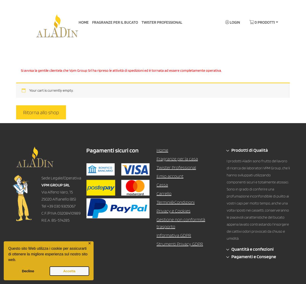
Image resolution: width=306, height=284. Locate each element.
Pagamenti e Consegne (253, 256)
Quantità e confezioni (252, 249)
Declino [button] (28, 271)
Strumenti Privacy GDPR (180, 244)
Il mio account (170, 176)
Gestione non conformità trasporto (181, 223)
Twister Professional (176, 167)
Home (162, 150)
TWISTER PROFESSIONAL (162, 22)
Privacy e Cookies (173, 211)
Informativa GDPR (174, 235)
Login (232, 22)
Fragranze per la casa (177, 159)
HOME (84, 22)
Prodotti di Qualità (249, 150)
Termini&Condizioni (176, 202)
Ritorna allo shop (41, 112)
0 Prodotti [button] (262, 22)
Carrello (164, 193)
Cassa (162, 185)
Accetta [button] (69, 271)
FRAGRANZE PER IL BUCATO (115, 22)
